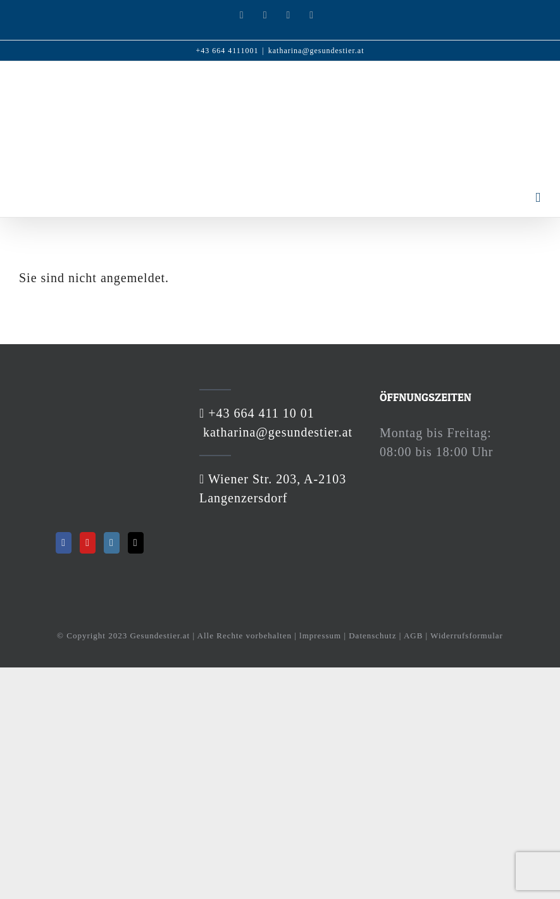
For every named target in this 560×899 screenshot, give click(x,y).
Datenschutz (372, 635)
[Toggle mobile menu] (538, 197)
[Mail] (136, 543)
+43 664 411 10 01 (259, 413)
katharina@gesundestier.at (316, 50)
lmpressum (320, 635)
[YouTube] (88, 543)
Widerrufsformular (466, 635)
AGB (413, 635)
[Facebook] (64, 543)
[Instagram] (112, 543)
